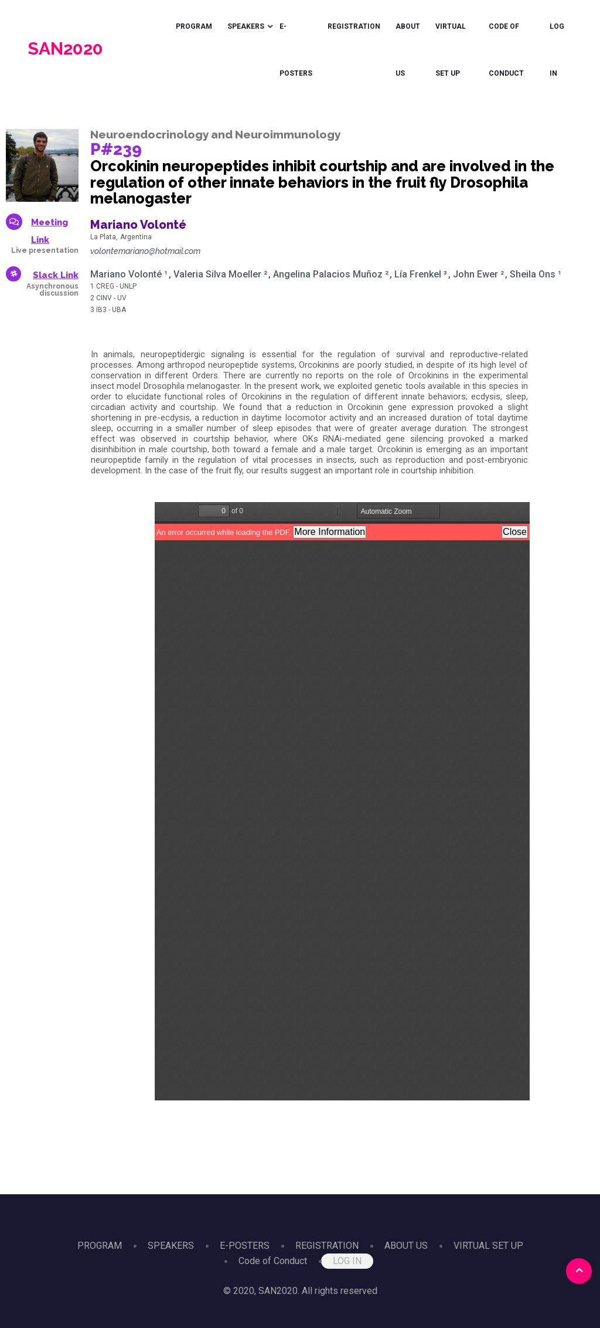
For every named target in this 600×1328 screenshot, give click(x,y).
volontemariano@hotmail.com (145, 251)
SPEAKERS (245, 26)
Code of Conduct (506, 49)
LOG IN (557, 49)
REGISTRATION (354, 26)
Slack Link (56, 275)
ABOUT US (408, 49)
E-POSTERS (295, 49)
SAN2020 (65, 48)
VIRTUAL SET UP (450, 49)
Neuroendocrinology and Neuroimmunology (215, 134)
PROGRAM (194, 26)
